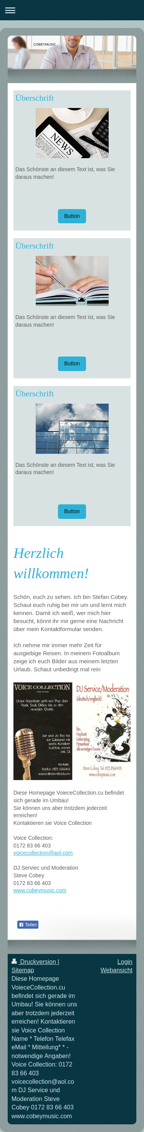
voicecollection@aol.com (43, 853)
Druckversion (35, 962)
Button (71, 216)
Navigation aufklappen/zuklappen (72, 10)
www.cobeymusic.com (39, 890)
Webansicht (116, 970)
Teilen (28, 925)
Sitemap (23, 970)
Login (125, 962)
